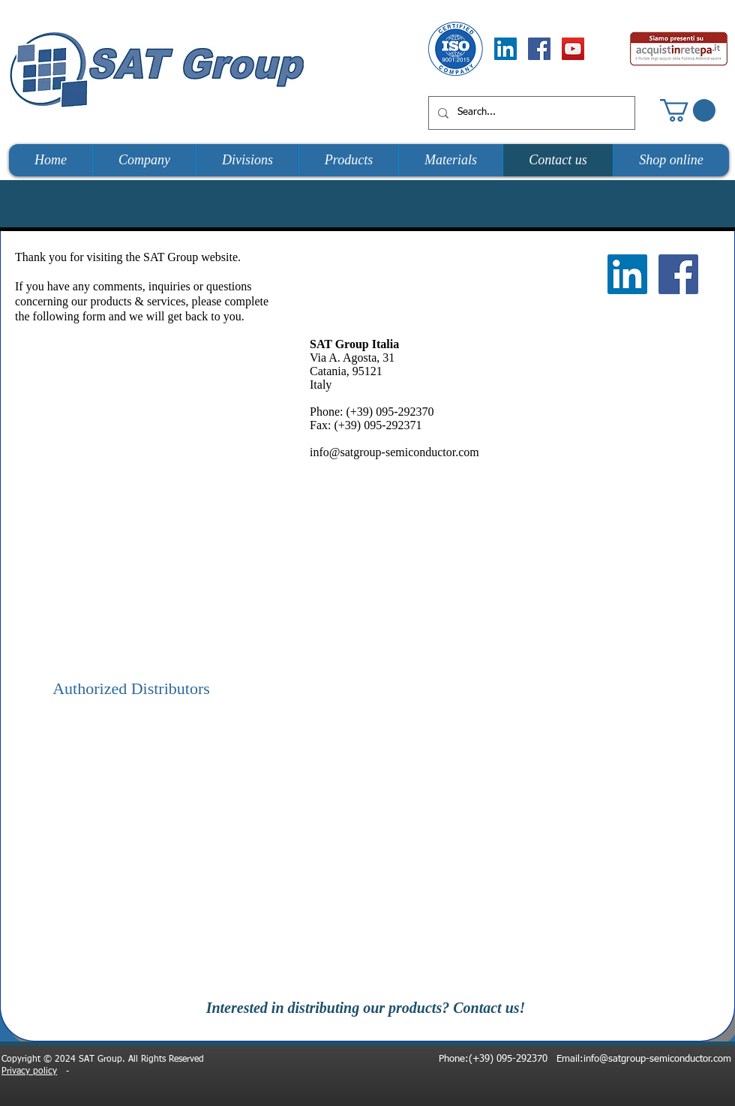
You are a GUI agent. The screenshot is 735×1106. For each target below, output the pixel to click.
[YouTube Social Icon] (573, 49)
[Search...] (530, 113)
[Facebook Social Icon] (539, 49)
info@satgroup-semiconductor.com (394, 452)
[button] (688, 110)
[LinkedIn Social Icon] (505, 49)
